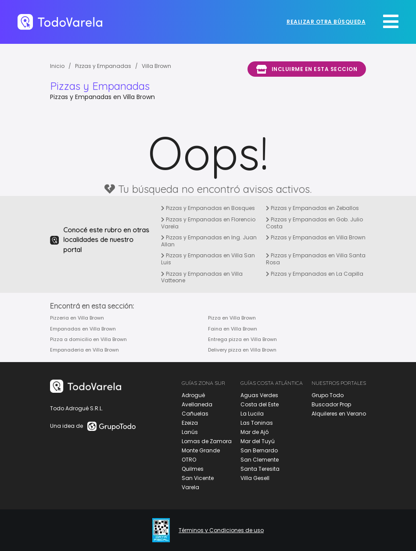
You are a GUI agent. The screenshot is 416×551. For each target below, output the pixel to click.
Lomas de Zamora (207, 441)
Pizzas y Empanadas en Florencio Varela (208, 223)
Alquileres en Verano (339, 413)
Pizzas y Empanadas (103, 66)
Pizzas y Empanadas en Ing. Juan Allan (209, 241)
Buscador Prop (331, 404)
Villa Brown (156, 66)
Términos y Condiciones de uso (221, 530)
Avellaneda (197, 404)
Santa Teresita (260, 469)
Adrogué (193, 395)
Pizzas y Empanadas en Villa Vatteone (202, 277)
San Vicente (198, 478)
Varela (190, 487)
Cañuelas (195, 413)
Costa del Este (259, 404)
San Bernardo (259, 450)
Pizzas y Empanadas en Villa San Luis (208, 259)
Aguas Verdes (259, 395)
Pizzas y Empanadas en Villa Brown (316, 237)
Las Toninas (256, 423)
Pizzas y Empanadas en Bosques (208, 208)
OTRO (189, 459)
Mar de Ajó (254, 432)
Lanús (190, 432)
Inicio (57, 66)
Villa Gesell (254, 478)
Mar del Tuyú (257, 441)
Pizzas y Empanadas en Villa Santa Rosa (316, 259)
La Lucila (252, 413)
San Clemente (259, 459)
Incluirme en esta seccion (306, 69)
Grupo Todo (328, 395)
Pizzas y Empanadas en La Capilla (314, 273)
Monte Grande (201, 450)
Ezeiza (190, 423)
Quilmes (193, 469)
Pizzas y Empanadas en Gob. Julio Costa (314, 223)
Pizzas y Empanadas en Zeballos (312, 208)
